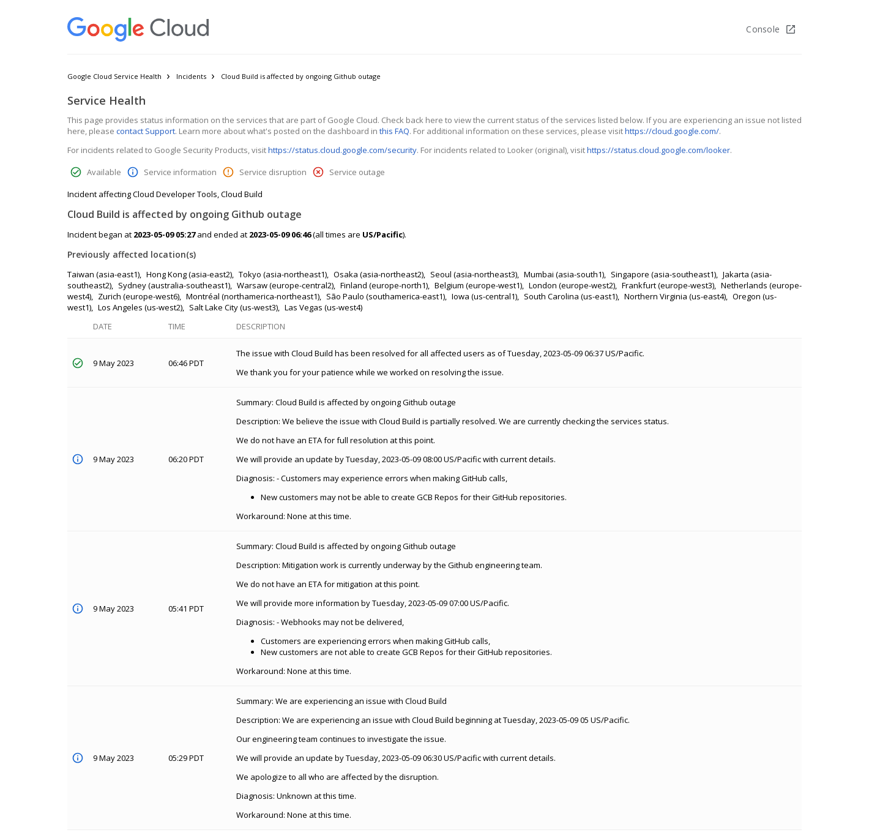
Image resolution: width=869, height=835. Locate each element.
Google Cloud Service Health (114, 76)
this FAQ (394, 131)
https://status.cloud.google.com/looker (658, 149)
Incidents (191, 76)
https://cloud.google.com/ (672, 131)
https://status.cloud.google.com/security (342, 149)
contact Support (145, 131)
